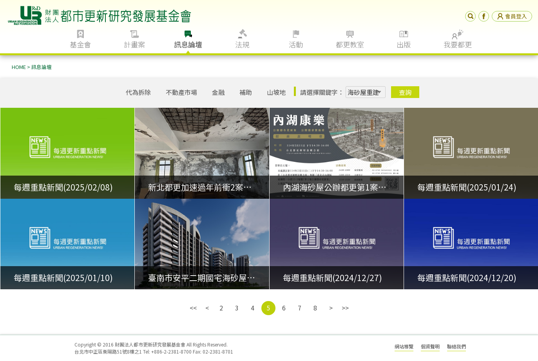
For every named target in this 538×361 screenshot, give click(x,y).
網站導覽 (404, 346)
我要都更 (458, 44)
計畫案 (134, 44)
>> (345, 307)
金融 (218, 92)
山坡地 (276, 92)
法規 (242, 44)
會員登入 (512, 16)
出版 (404, 44)
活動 (296, 44)
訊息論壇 (188, 44)
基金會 (80, 44)
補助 (245, 92)
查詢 (405, 92)
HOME (19, 67)
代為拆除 (138, 92)
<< (193, 307)
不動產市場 (181, 92)
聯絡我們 (456, 346)
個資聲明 (430, 346)
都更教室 (350, 44)
